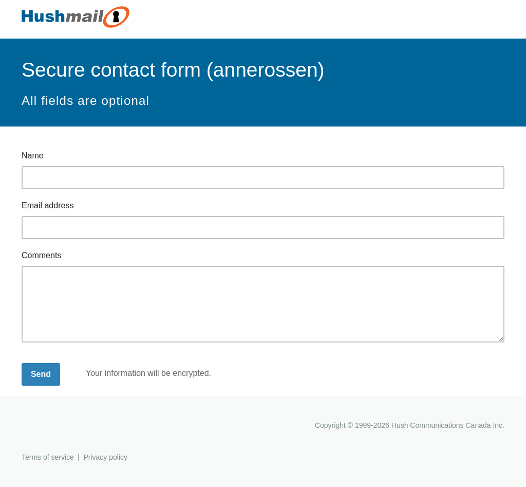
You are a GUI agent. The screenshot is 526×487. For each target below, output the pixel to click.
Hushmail (61, 427)
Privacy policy (105, 457)
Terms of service (48, 457)
